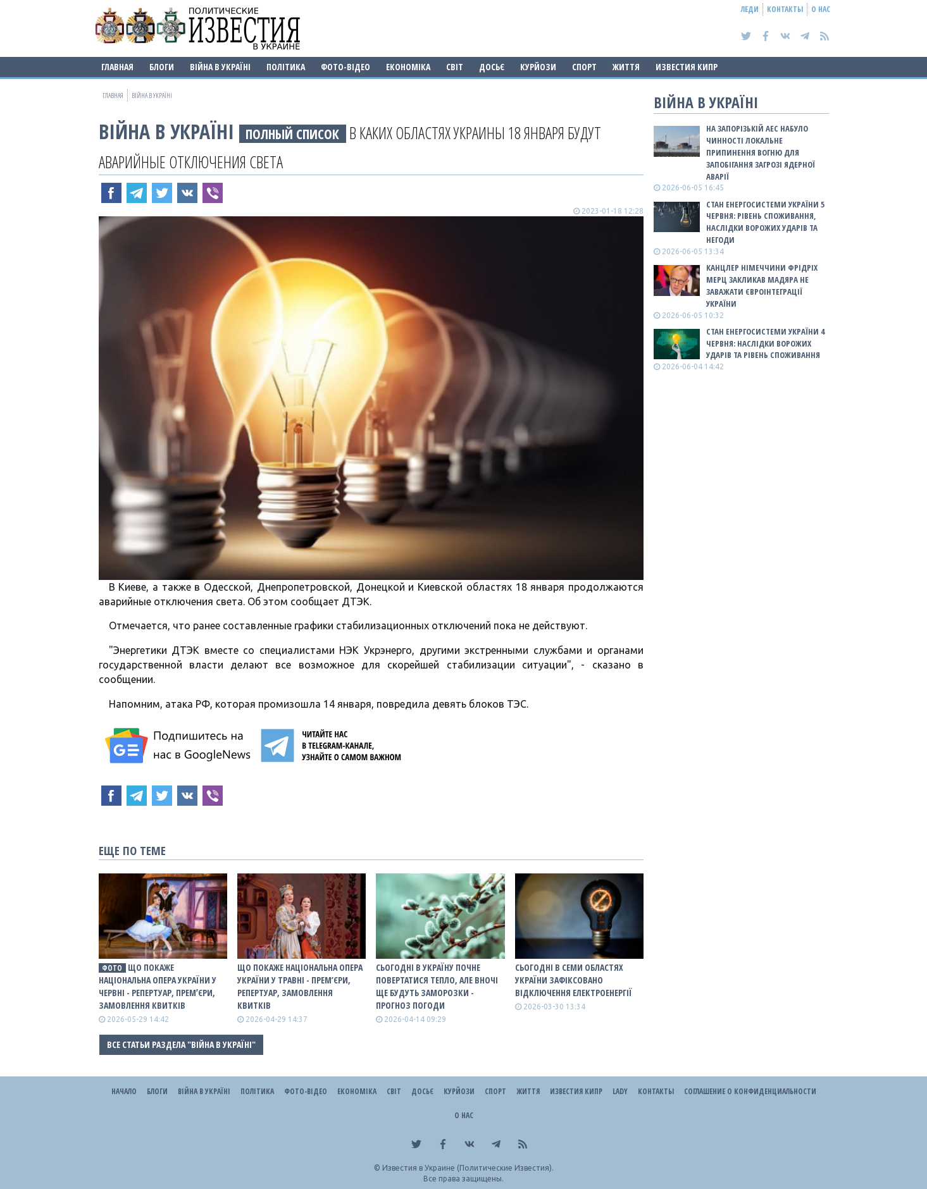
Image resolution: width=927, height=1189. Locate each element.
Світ (454, 67)
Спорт (584, 67)
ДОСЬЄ (491, 67)
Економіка (408, 67)
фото (112, 968)
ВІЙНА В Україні (220, 67)
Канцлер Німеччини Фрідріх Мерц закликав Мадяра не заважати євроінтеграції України (762, 285)
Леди (750, 9)
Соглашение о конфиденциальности (750, 1091)
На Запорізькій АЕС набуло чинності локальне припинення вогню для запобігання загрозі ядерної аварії (760, 152)
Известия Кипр (687, 67)
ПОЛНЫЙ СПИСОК (292, 134)
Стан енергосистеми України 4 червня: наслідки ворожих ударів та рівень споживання (765, 343)
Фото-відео (345, 67)
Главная (117, 67)
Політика (285, 67)
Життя (626, 67)
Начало (124, 1091)
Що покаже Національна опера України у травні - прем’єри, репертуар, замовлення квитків (300, 986)
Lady (620, 1091)
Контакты (785, 9)
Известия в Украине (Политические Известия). (468, 1168)
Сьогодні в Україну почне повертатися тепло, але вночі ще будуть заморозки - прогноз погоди (437, 986)
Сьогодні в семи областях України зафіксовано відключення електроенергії (573, 980)
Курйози (538, 67)
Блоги (161, 67)
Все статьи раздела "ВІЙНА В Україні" (181, 1044)
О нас (820, 9)
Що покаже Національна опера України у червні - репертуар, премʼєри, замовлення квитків (157, 986)
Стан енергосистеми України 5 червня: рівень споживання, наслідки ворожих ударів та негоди (765, 222)
